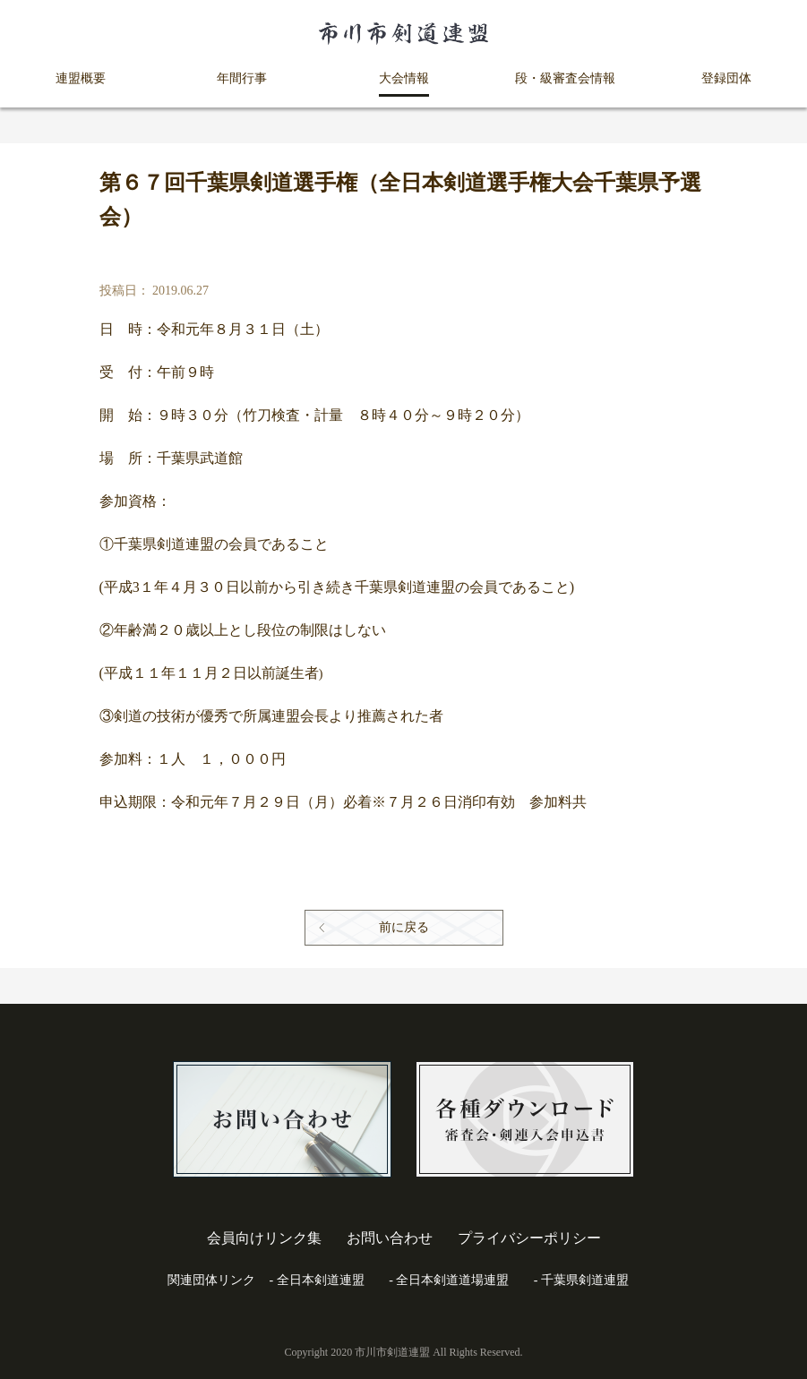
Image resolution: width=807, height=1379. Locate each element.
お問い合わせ (390, 1238)
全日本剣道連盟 (321, 1280)
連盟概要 (81, 78)
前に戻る (404, 927)
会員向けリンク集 (264, 1238)
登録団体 (726, 78)
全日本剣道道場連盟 (452, 1280)
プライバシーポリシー (529, 1238)
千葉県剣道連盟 (585, 1280)
